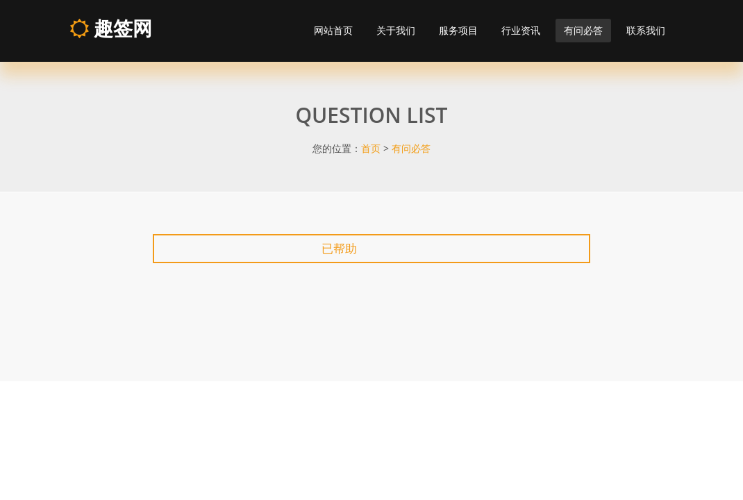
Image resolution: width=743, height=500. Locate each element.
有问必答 (583, 30)
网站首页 (333, 30)
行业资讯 (520, 30)
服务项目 (458, 30)
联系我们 (645, 30)
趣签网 (110, 28)
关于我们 (395, 30)
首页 (371, 148)
